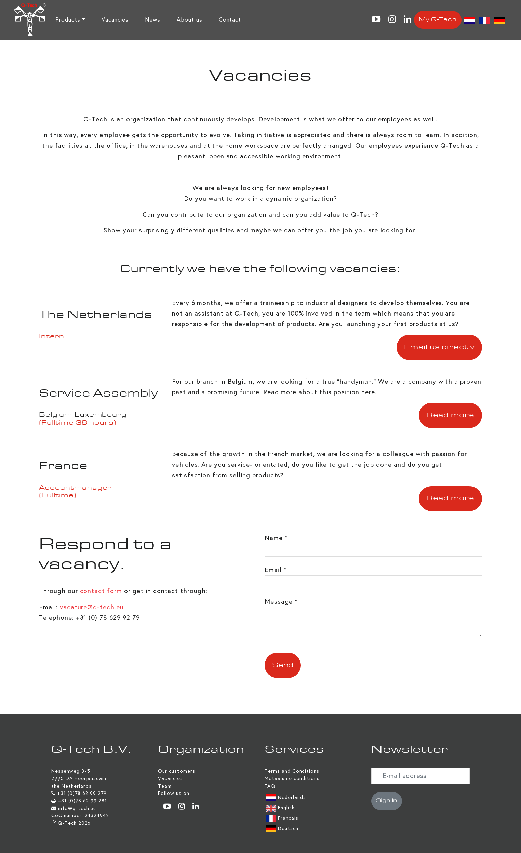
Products (67, 19)
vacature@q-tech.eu (92, 607)
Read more (450, 415)
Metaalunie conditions (292, 778)
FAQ (270, 786)
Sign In (386, 801)
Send (282, 665)
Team (165, 786)
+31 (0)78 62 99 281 (82, 801)
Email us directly (439, 347)
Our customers (176, 771)
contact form (101, 591)
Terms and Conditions (292, 771)
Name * (276, 538)
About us (189, 19)
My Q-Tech (438, 20)
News (152, 19)
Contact (230, 19)
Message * (281, 601)
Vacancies (115, 19)
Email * (276, 570)
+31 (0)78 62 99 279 (82, 793)
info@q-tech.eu (77, 808)
